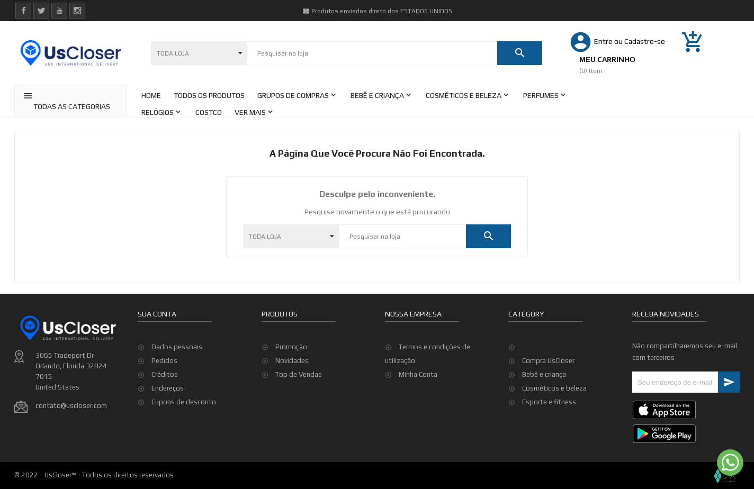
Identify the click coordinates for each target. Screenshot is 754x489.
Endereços (167, 388)
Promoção (291, 347)
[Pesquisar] (372, 53)
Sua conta (157, 314)
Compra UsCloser (548, 361)
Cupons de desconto (183, 402)
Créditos (164, 374)
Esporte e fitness (549, 402)
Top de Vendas (298, 374)
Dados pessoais (176, 347)
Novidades (292, 361)
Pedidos (164, 361)
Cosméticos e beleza (554, 388)
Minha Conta (418, 374)
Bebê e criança (544, 374)
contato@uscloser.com (71, 406)
